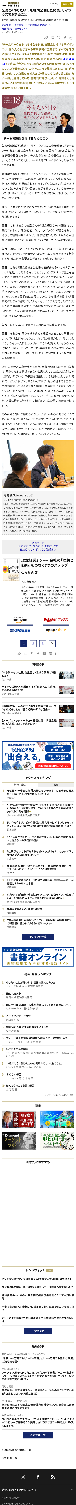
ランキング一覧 (38, 936)
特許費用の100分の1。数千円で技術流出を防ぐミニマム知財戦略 (38, 1297)
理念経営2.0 (21, 28)
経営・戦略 (7, 28)
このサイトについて (11, 1498)
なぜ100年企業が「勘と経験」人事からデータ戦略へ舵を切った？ (37, 1287)
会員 (56, 784)
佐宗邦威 (6, 25)
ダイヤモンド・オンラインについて (19, 1489)
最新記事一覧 (38, 1435)
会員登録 (67, 4)
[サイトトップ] (12, 4)
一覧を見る (38, 1331)
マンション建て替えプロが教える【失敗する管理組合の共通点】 (36, 1279)
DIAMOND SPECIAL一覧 (16, 1450)
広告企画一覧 (9, 1458)
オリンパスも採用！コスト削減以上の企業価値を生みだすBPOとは (38, 1320)
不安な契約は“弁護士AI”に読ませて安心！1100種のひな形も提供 (38, 1308)
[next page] (52, 643)
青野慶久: (32, 25)
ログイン (53, 4)
